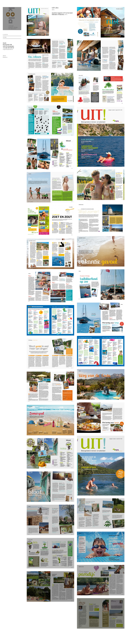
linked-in (5, 57)
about (4, 55)
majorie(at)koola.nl (8, 49)
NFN (53, 9)
